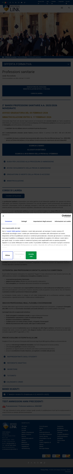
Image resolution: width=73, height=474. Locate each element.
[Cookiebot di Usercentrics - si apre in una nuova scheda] (62, 217)
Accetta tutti (60, 255)
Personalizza (36, 255)
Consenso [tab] (8, 222)
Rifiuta (13, 255)
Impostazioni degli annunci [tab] (42, 222)
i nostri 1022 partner (13, 232)
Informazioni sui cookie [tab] (63, 222)
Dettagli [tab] (24, 222)
